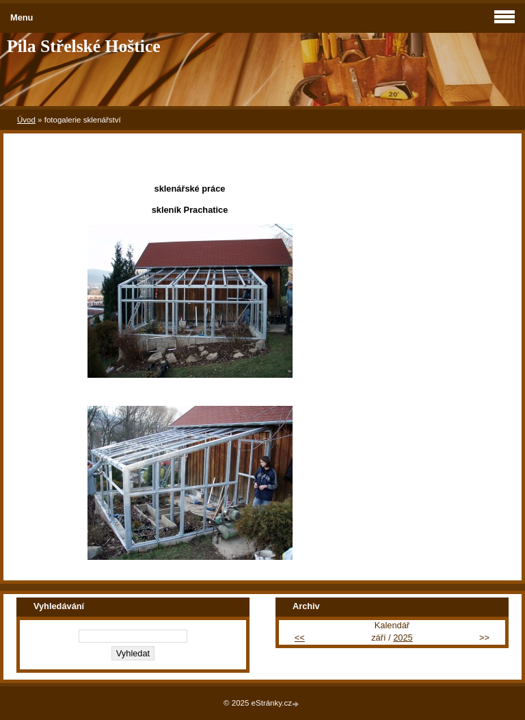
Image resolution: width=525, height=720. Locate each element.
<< (300, 637)
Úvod (26, 120)
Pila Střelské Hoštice (84, 46)
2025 (402, 637)
